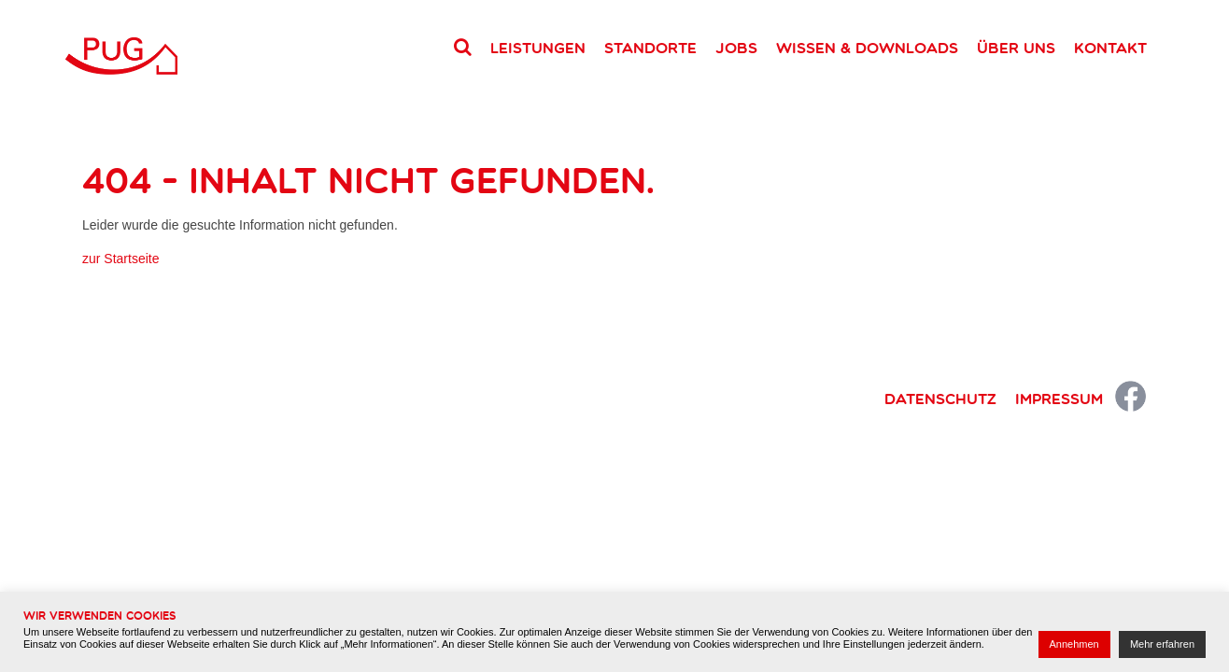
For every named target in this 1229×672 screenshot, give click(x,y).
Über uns (1016, 47)
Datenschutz (940, 398)
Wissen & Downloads (867, 47)
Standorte (650, 47)
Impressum (1059, 398)
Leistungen (538, 47)
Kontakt (1110, 47)
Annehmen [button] (1074, 644)
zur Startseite (120, 258)
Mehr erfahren (1162, 644)
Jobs (736, 47)
